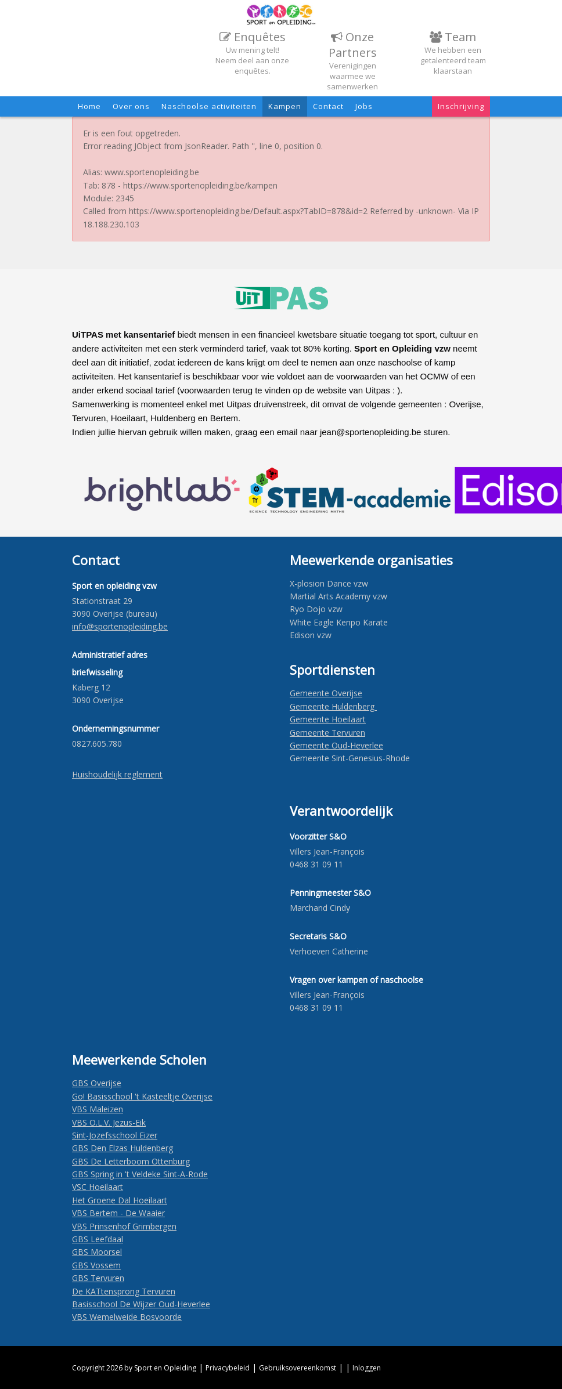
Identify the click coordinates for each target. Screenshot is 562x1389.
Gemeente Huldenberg (333, 706)
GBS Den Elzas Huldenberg (122, 1147)
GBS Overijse (96, 1082)
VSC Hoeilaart (97, 1186)
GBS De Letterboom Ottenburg (131, 1161)
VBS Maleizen (97, 1109)
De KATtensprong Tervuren (123, 1291)
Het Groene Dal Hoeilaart (119, 1200)
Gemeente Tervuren (327, 732)
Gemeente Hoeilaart (328, 719)
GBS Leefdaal (97, 1239)
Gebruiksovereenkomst (297, 1368)
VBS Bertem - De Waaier (118, 1212)
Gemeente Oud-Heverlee (336, 745)
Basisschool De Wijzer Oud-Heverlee (141, 1304)
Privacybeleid (228, 1368)
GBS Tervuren (98, 1277)
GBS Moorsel (97, 1251)
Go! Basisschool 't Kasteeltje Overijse (142, 1096)
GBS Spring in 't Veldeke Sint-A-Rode (140, 1174)
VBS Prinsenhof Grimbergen (124, 1226)
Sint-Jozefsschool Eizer (114, 1135)
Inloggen (366, 1368)
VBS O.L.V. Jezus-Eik (109, 1122)
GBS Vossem (96, 1265)
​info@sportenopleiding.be (120, 626)
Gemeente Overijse (326, 693)
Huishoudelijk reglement (117, 774)
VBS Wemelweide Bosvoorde (127, 1316)
